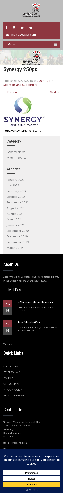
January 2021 (16, 225)
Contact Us (10, 366)
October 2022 (16, 197)
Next (55, 92)
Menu (11, 44)
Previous (10, 92)
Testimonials (11, 372)
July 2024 (13, 185)
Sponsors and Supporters (20, 85)
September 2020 (18, 231)
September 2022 (18, 202)
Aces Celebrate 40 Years (30, 322)
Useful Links (11, 384)
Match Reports (16, 158)
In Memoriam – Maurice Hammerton (35, 302)
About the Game (13, 395)
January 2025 (16, 180)
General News (16, 152)
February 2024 (16, 191)
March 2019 (15, 248)
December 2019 (17, 236)
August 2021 (15, 214)
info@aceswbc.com (23, 34)
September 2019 (18, 242)
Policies (8, 378)
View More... (9, 344)
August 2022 (15, 208)
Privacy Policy (12, 389)
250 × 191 (43, 81)
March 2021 (15, 219)
